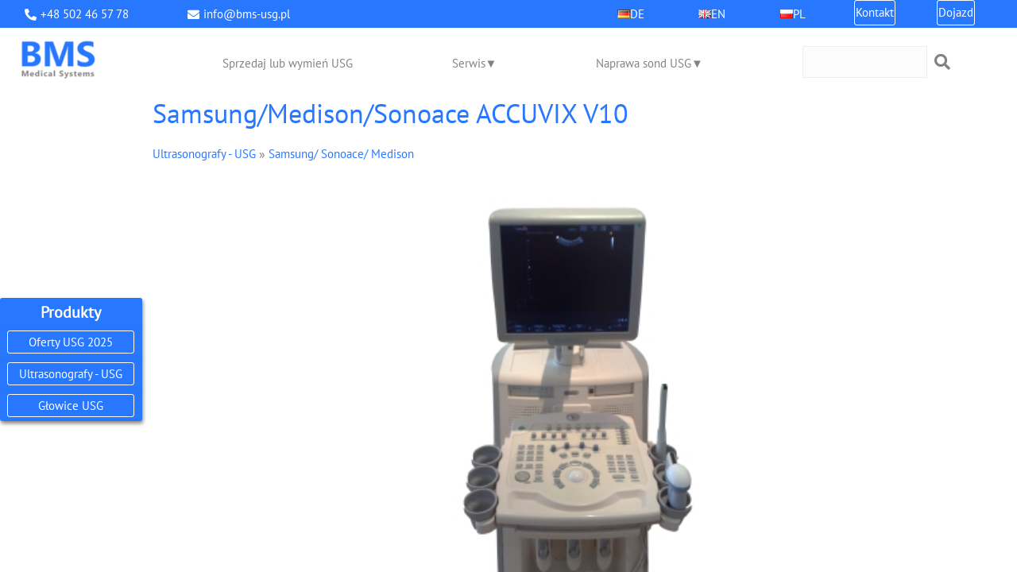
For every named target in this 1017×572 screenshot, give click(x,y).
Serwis (468, 63)
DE (637, 13)
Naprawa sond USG (643, 63)
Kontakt (875, 12)
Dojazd (955, 12)
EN (718, 13)
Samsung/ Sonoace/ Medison (341, 153)
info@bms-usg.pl (246, 13)
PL (799, 13)
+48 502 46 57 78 (85, 13)
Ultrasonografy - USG (70, 373)
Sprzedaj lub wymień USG (287, 63)
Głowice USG (70, 405)
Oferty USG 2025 (71, 342)
